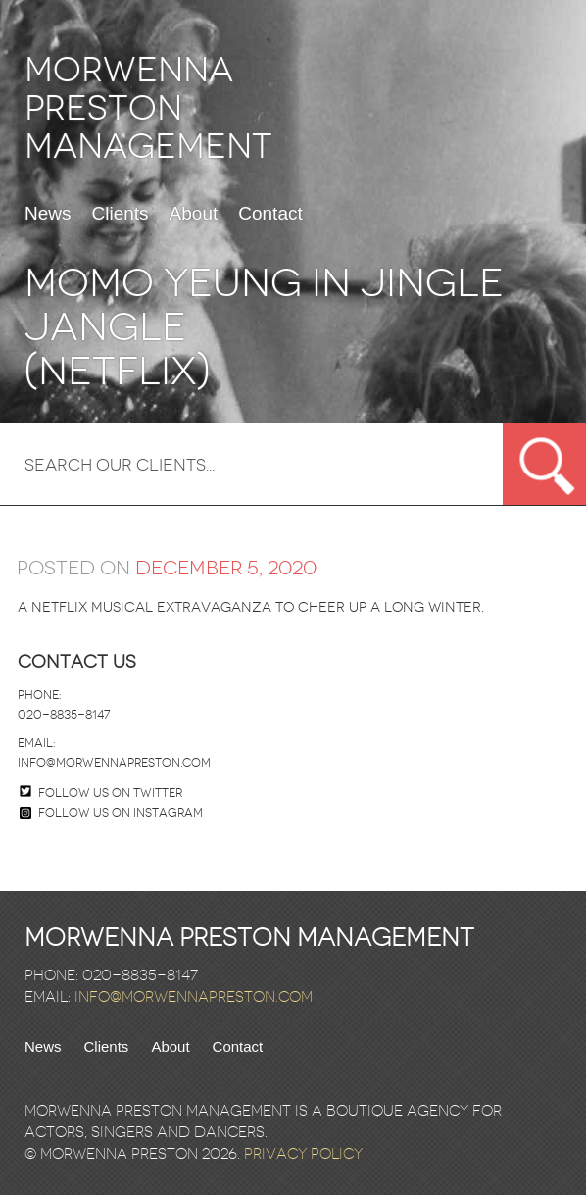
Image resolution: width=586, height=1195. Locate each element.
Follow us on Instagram (111, 813)
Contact (270, 214)
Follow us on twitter (110, 793)
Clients (120, 214)
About (194, 214)
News (48, 214)
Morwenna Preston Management (148, 108)
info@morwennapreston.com (114, 763)
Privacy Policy (303, 1154)
